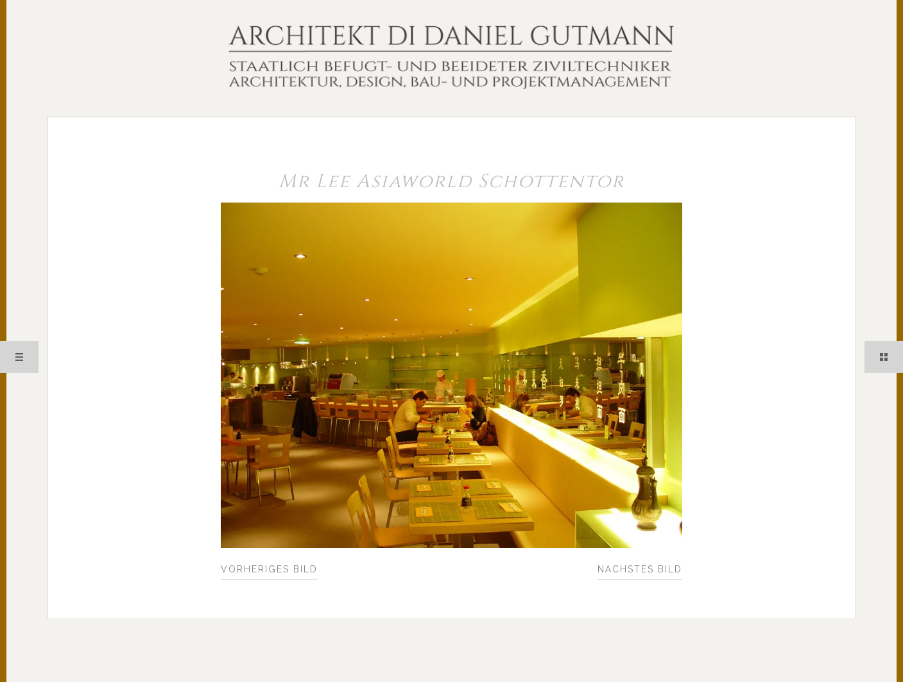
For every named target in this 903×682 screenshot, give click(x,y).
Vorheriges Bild (269, 569)
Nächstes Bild (640, 569)
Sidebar (883, 357)
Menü (19, 357)
